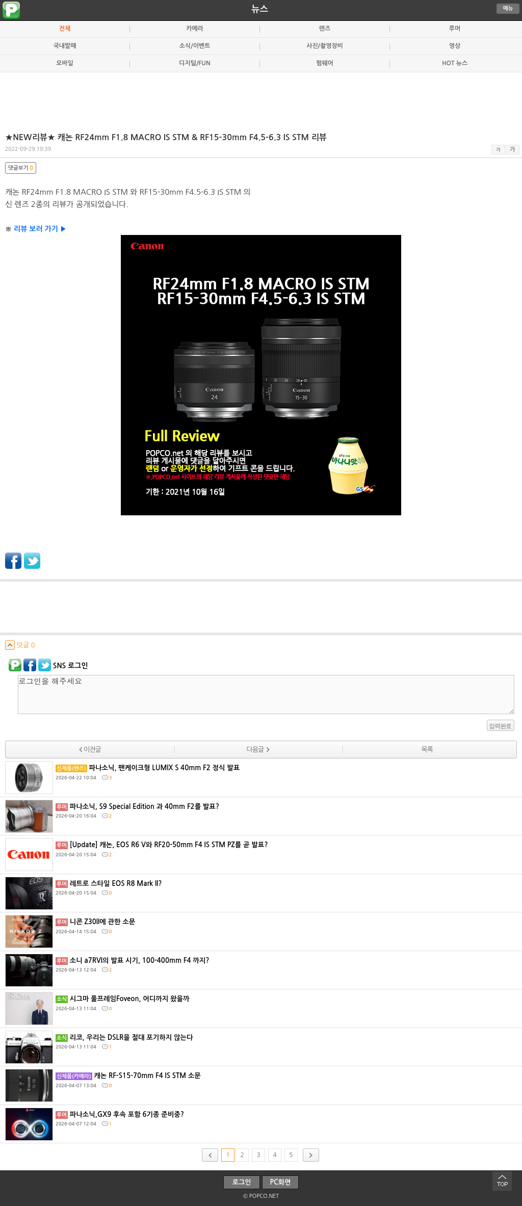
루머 (454, 28)
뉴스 (259, 9)
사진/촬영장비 (324, 46)
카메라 (194, 28)
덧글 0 (20, 645)
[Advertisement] (261, 98)
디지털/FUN (194, 63)
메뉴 (508, 8)
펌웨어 (324, 63)
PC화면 (280, 1182)
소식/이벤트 (194, 46)
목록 (426, 749)
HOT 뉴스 (454, 63)
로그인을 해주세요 (266, 694)
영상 (454, 46)
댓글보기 (20, 168)
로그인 (241, 1182)
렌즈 (324, 28)
